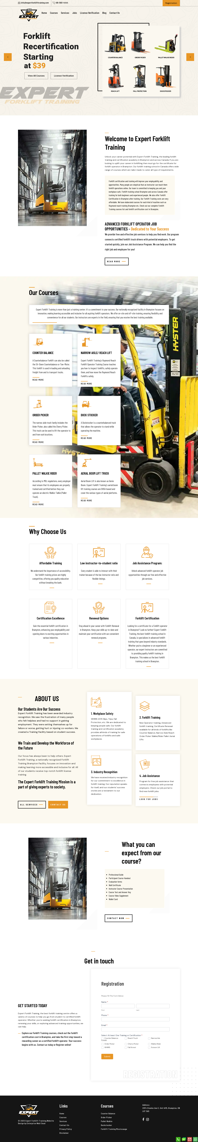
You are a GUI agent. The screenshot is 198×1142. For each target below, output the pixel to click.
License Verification (89, 12)
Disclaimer (64, 1133)
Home (44, 12)
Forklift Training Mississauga (114, 1129)
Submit (107, 1056)
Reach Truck (131, 1038)
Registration (171, 3)
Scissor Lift (154, 1047)
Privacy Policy (65, 1129)
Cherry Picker (132, 1044)
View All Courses (36, 75)
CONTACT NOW (118, 918)
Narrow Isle (154, 1038)
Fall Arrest (130, 1047)
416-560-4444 (62, 2)
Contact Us (114, 12)
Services (65, 12)
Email (104, 1025)
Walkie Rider (154, 1044)
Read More (116, 261)
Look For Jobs (148, 799)
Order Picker (108, 1044)
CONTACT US (58, 804)
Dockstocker (106, 1125)
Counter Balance (108, 1113)
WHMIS (105, 1047)
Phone (104, 1015)
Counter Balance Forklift (109, 1039)
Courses (54, 12)
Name (104, 1002)
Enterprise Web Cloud (36, 1123)
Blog (104, 12)
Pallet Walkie (106, 1121)
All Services (31, 804)
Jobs (74, 12)
